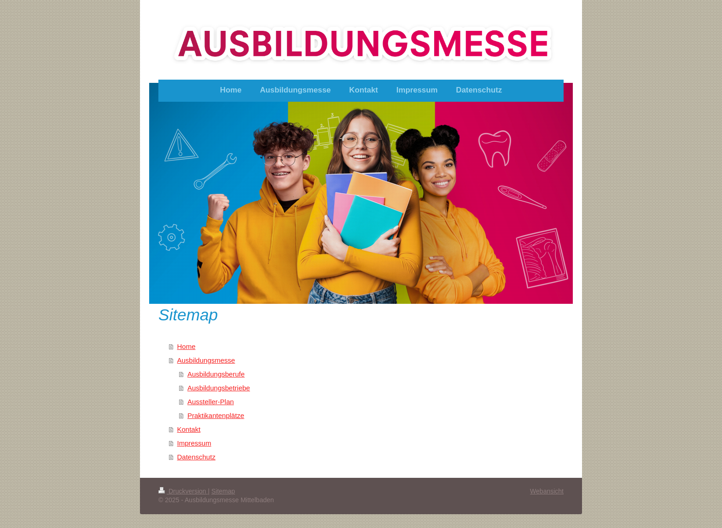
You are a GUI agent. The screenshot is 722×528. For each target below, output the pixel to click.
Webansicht (547, 491)
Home (186, 346)
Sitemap (223, 491)
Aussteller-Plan (210, 402)
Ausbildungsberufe (216, 374)
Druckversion (183, 491)
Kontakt (189, 429)
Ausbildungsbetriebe (218, 388)
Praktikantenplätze (215, 415)
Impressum (194, 443)
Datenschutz (196, 457)
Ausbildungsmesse (206, 360)
